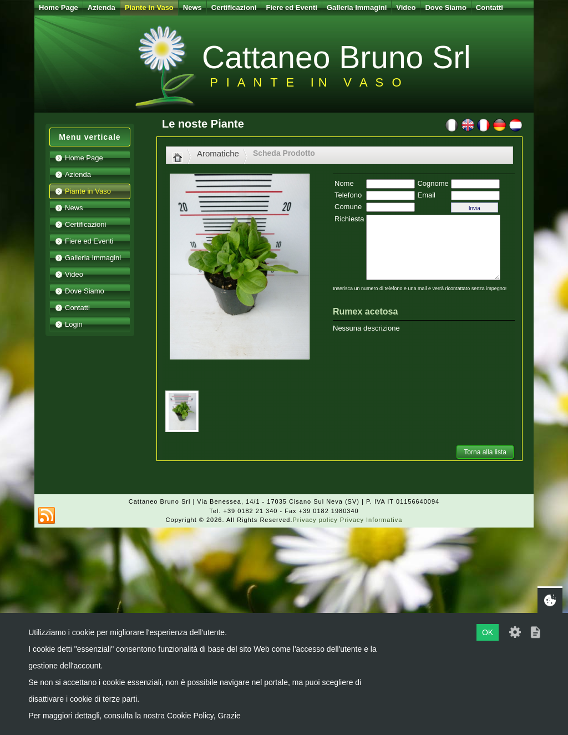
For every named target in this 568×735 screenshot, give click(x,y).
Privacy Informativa (371, 519)
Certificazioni (234, 7)
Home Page (58, 7)
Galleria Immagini (357, 7)
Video (405, 7)
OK (487, 632)
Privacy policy (315, 519)
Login (74, 324)
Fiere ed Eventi (291, 7)
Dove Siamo (445, 7)
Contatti (489, 7)
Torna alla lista (485, 452)
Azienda (101, 7)
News (192, 7)
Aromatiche (218, 153)
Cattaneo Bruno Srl (336, 57)
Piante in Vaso (149, 7)
